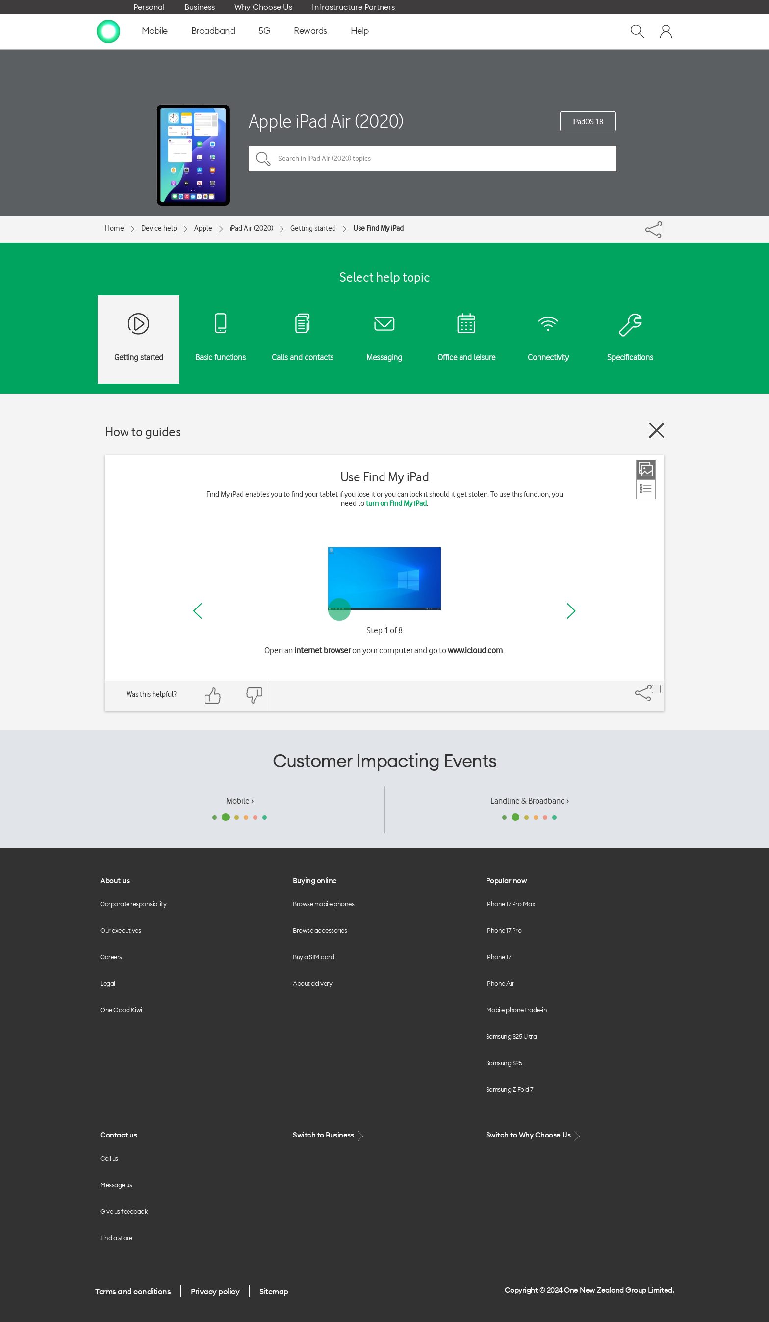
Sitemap (273, 1291)
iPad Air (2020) (251, 228)
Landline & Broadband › (529, 801)
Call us (109, 1158)
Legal (107, 983)
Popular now (506, 880)
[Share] (663, 227)
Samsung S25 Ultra (511, 1036)
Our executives (120, 930)
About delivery (312, 983)
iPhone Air (500, 983)
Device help (159, 228)
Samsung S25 (504, 1063)
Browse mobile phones (323, 904)
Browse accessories (320, 930)
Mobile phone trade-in (516, 1010)
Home (114, 228)
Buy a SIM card (313, 957)
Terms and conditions (133, 1291)
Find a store (116, 1238)
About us (114, 880)
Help (360, 30)
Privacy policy (215, 1291)
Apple (203, 228)
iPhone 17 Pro (504, 930)
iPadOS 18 (587, 121)
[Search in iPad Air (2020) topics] (432, 158)
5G (264, 30)
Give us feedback (124, 1211)
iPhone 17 (498, 957)
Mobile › (240, 801)
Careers (111, 957)
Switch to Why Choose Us (534, 1135)
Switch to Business (329, 1135)
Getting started (313, 228)
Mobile (155, 30)
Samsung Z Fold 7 (509, 1089)
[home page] (108, 31)
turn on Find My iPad (396, 503)
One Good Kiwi (121, 1010)
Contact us (118, 1134)
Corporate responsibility (133, 904)
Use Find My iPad (378, 228)
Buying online (315, 880)
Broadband (213, 30)
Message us (116, 1185)
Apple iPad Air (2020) (326, 121)
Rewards (310, 30)
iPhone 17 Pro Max (511, 904)
